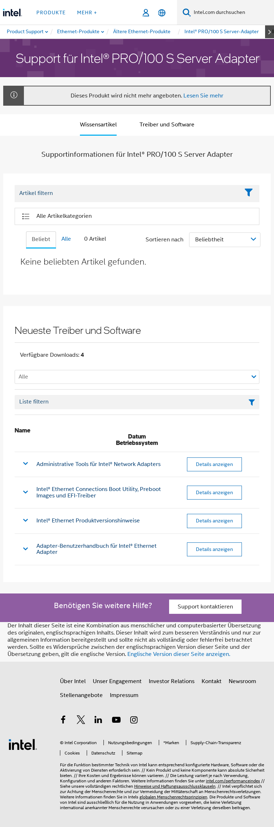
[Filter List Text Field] (127, 193)
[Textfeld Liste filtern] (137, 402)
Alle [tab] (66, 238)
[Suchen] (187, 12)
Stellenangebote (81, 695)
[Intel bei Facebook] (63, 721)
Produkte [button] (51, 12)
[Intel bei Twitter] (81, 721)
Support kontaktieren (205, 606)
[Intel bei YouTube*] (116, 721)
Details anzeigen (214, 464)
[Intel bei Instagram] (134, 721)
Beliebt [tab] (41, 239)
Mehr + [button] (87, 12)
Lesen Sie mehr (203, 95)
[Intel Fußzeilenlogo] (23, 744)
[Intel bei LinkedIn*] (98, 721)
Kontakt (212, 681)
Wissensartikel (98, 124)
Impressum (124, 695)
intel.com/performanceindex (233, 780)
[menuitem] (78, 31)
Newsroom (242, 681)
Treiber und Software (166, 124)
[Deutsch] (161, 12)
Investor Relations (171, 681)
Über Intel (73, 681)
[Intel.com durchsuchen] (232, 12)
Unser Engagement (117, 681)
